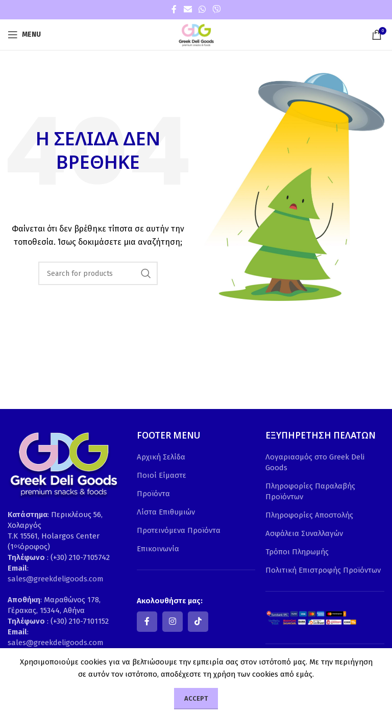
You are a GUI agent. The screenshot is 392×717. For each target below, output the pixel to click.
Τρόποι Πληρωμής (297, 551)
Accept (196, 698)
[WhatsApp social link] (202, 9)
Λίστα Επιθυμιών (166, 512)
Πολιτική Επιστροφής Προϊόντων (323, 570)
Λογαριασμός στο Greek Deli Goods (314, 462)
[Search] (98, 273)
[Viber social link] (216, 9)
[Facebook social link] (174, 9)
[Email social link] (187, 9)
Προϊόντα (153, 493)
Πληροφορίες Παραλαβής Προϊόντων (310, 491)
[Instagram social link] (172, 621)
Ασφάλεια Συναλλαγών (304, 533)
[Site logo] (196, 34)
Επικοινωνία (158, 548)
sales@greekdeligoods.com (56, 578)
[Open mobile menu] (24, 34)
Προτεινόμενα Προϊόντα (178, 530)
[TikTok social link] (198, 621)
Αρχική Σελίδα (161, 457)
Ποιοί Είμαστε (161, 475)
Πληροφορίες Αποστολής (309, 515)
